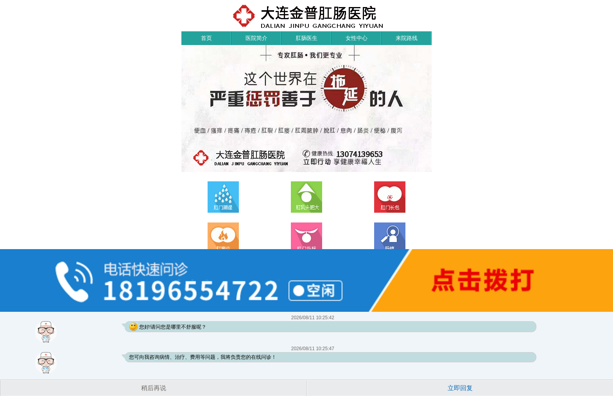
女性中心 (356, 38)
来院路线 (407, 38)
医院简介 (256, 38)
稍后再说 (153, 388)
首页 (206, 38)
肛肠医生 (306, 38)
